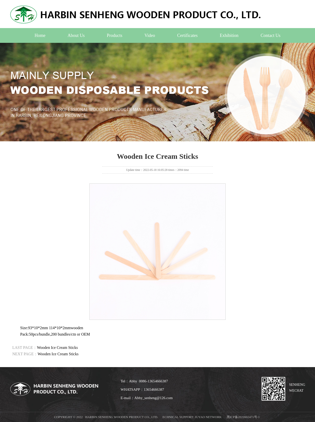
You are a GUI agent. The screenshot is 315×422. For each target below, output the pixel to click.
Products (114, 35)
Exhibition (229, 35)
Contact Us (271, 35)
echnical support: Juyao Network (191, 417)
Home (40, 35)
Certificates (187, 35)
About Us (76, 35)
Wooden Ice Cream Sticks (57, 347)
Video (149, 35)
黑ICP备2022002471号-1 (243, 417)
